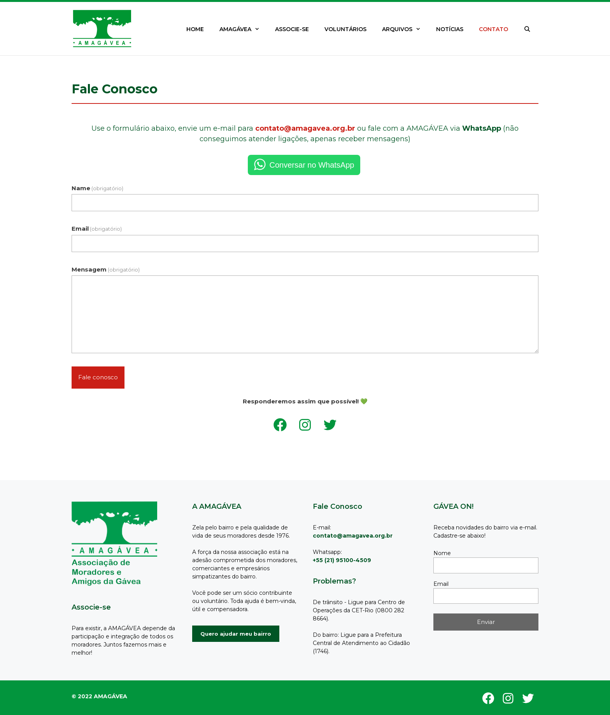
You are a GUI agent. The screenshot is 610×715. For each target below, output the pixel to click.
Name (97, 188)
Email (97, 228)
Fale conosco (98, 377)
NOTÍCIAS (449, 29)
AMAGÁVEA (243, 29)
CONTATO (493, 29)
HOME (195, 29)
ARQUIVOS (405, 29)
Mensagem (106, 269)
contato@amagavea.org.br (305, 128)
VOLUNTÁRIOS (345, 29)
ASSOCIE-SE (292, 29)
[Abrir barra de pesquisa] (527, 29)
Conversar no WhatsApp (312, 165)
